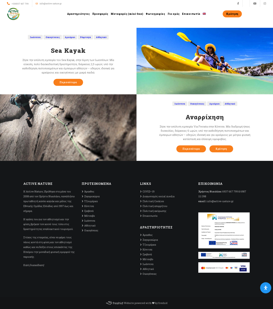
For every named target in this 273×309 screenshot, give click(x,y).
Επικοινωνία (150, 215)
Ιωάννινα (35, 37)
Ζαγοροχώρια (92, 196)
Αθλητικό (101, 37)
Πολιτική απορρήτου (155, 206)
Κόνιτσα (89, 206)
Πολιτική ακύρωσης (154, 211)
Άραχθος (89, 191)
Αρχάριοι (70, 37)
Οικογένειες (53, 37)
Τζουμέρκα (91, 201)
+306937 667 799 (20, 3)
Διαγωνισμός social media (158, 196)
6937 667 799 (230, 191)
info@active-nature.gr (49, 3)
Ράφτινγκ (85, 37)
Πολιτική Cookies (153, 201)
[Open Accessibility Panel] (265, 287)
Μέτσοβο (89, 215)
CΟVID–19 (148, 191)
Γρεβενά (88, 211)
